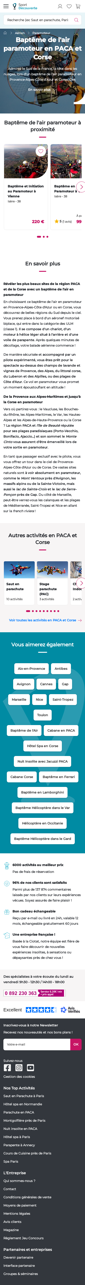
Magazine (11, 1230)
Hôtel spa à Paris (16, 1137)
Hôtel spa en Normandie (22, 1104)
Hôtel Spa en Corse (42, 746)
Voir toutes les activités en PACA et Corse (42, 620)
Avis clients (12, 1222)
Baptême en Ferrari (59, 777)
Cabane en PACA (61, 730)
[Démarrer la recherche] (76, 20)
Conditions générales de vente (27, 1197)
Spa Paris (10, 1161)
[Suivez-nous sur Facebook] (7, 1068)
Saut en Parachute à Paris (23, 1096)
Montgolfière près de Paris (24, 1121)
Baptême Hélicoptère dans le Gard (42, 839)
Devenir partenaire (18, 1257)
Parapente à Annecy (19, 1145)
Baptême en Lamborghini (42, 792)
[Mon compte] (60, 6)
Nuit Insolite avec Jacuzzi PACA (42, 761)
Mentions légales (16, 1214)
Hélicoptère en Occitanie (42, 823)
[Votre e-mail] (36, 1044)
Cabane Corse (21, 777)
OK (75, 1044)
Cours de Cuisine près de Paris (27, 1153)
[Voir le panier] (78, 6)
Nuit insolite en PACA (20, 1129)
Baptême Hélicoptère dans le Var (42, 808)
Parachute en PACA (18, 1112)
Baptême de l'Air (24, 730)
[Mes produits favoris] (69, 6)
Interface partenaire (19, 1266)
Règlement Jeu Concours (23, 1238)
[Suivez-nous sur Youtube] (30, 1068)
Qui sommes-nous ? (19, 1181)
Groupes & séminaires (20, 1274)
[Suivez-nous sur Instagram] (19, 1068)
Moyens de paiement (19, 1205)
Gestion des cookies (19, 1077)
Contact (9, 1189)
